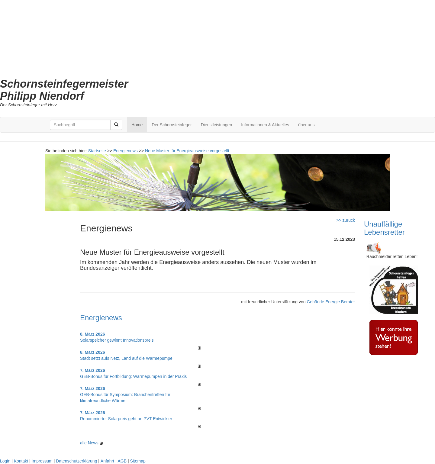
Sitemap (137, 461)
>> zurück (346, 220)
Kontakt (21, 461)
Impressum (42, 461)
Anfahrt (107, 461)
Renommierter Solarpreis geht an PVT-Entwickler (126, 418)
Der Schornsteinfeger (172, 124)
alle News (91, 442)
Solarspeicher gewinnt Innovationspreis (117, 340)
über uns (306, 124)
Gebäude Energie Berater (331, 301)
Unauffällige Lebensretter (384, 228)
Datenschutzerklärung (76, 461)
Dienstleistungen (216, 124)
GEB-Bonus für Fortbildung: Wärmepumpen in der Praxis (133, 376)
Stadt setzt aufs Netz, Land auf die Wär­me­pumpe (126, 358)
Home (137, 124)
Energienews (101, 318)
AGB (122, 461)
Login (5, 461)
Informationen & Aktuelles (265, 124)
